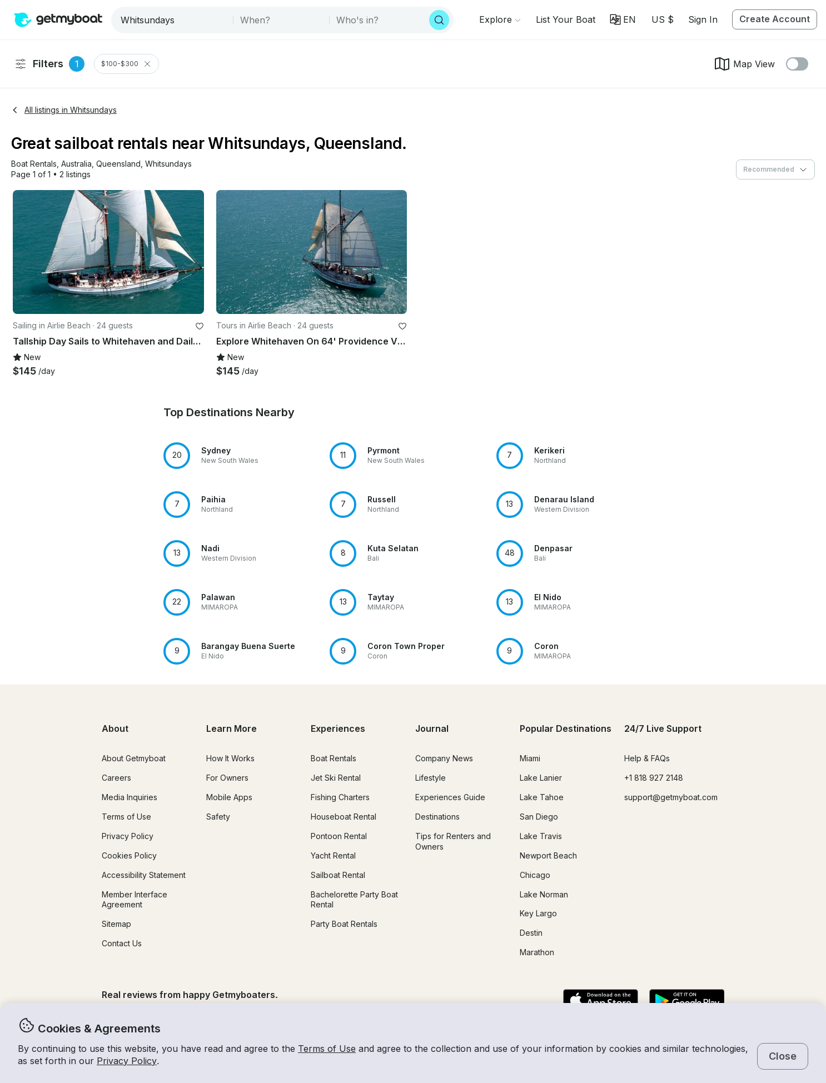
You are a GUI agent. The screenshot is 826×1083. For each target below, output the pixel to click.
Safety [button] (218, 816)
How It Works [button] (230, 758)
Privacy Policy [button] (127, 1060)
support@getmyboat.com (671, 797)
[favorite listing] (199, 326)
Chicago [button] (535, 875)
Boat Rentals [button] (333, 758)
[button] (565, 19)
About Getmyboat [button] (134, 758)
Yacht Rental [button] (333, 855)
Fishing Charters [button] (340, 797)
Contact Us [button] (122, 943)
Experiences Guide (450, 797)
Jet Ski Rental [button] (336, 777)
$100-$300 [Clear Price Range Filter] (126, 63)
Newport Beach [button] (548, 855)
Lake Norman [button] (544, 894)
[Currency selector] (662, 19)
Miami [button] (530, 758)
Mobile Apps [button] (229, 797)
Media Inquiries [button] (129, 797)
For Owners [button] (227, 777)
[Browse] (499, 19)
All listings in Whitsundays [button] (64, 109)
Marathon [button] (537, 952)
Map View (744, 64)
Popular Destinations (565, 728)
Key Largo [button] (538, 913)
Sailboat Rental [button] (338, 875)
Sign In (703, 19)
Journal (432, 728)
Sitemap (116, 924)
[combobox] (173, 20)
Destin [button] (531, 932)
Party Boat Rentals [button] (344, 924)
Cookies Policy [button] (129, 855)
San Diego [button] (539, 816)
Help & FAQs (647, 758)
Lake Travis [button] (541, 836)
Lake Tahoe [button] (542, 797)
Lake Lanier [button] (541, 777)
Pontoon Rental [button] (339, 836)
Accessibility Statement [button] (144, 875)
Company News (444, 758)
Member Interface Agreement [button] (134, 900)
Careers (116, 777)
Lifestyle (430, 777)
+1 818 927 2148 (653, 777)
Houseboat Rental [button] (343, 816)
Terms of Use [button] (327, 1048)
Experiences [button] (338, 728)
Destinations (437, 816)
